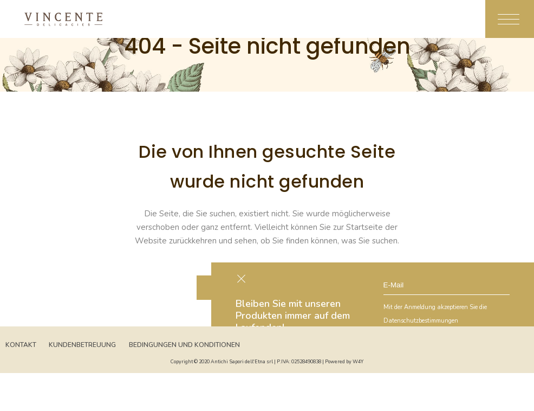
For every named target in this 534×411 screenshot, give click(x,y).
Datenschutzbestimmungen (420, 321)
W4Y (358, 361)
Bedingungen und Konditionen (184, 345)
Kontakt (20, 345)
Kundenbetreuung (82, 345)
